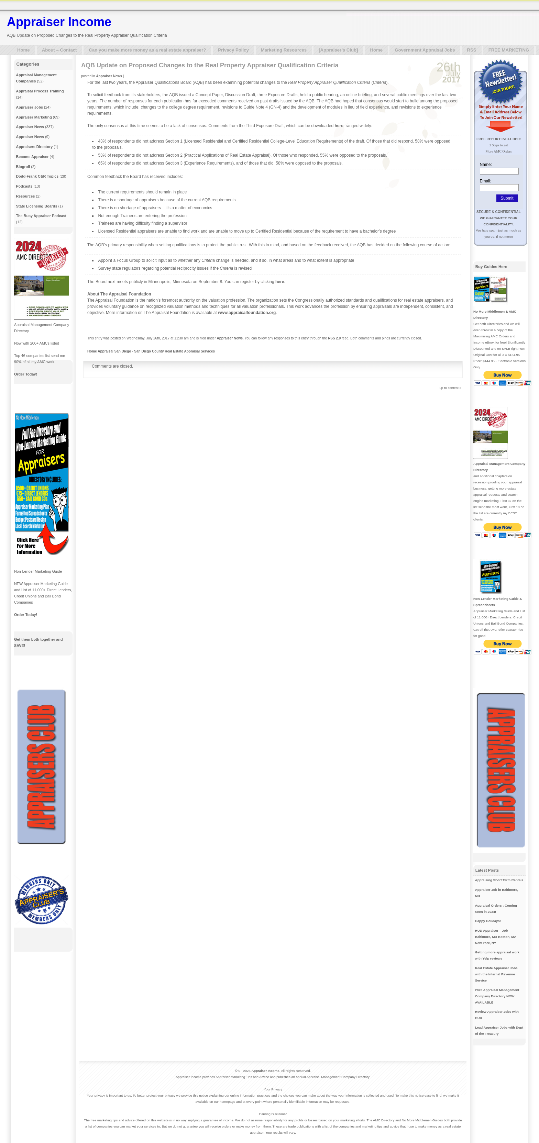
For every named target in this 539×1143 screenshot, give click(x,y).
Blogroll (23, 167)
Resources (25, 196)
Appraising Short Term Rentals (499, 880)
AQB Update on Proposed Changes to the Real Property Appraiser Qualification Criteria (209, 65)
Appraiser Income (59, 22)
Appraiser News (109, 76)
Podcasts (24, 186)
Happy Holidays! (488, 921)
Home (23, 50)
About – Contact (59, 50)
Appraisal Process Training (40, 91)
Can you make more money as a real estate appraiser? (147, 50)
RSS (471, 50)
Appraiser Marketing (34, 117)
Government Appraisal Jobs (425, 50)
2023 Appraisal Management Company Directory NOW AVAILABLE (497, 996)
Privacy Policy (233, 50)
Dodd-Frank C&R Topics (37, 176)
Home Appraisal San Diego (109, 351)
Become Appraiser (32, 157)
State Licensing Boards (36, 206)
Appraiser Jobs (29, 107)
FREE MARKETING (508, 50)
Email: (485, 181)
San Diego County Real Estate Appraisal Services (174, 351)
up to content (449, 388)
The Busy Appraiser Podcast (41, 216)
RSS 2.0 (334, 338)
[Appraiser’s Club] (338, 50)
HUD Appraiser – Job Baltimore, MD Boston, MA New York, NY (495, 937)
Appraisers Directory (34, 147)
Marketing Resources (284, 50)
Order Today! (25, 374)
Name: (486, 164)
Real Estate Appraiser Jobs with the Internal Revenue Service (496, 974)
